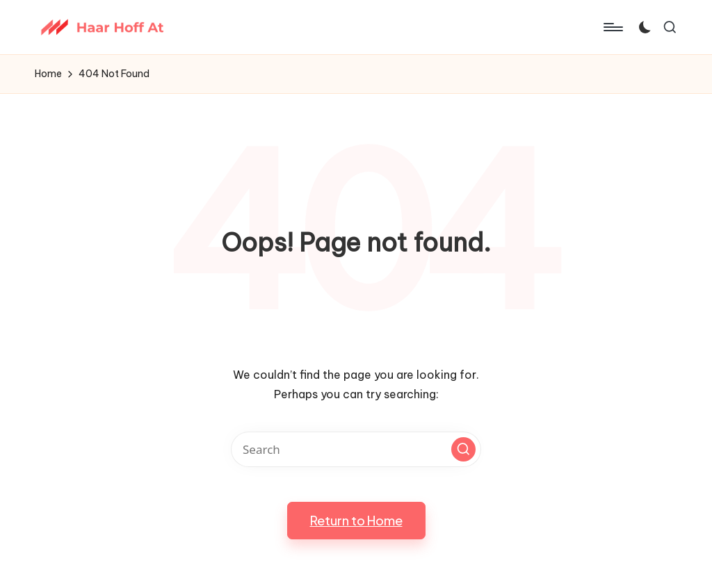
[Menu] (612, 27)
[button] (463, 449)
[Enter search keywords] (356, 449)
